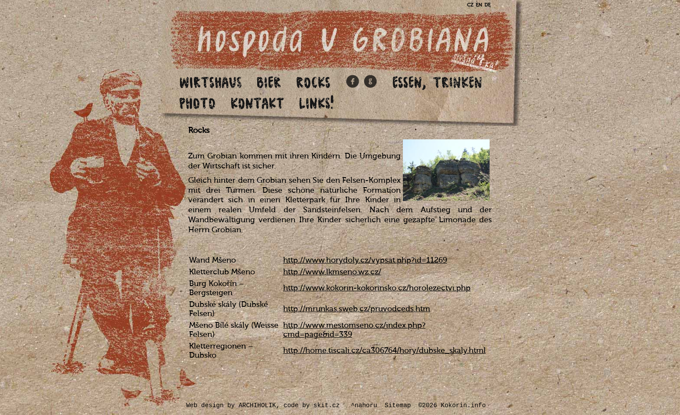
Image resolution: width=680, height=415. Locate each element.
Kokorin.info (463, 405)
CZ (470, 5)
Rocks (313, 82)
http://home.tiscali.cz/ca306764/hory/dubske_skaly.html (384, 350)
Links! (317, 102)
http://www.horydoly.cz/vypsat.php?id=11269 (365, 260)
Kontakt (257, 102)
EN (479, 5)
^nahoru (364, 405)
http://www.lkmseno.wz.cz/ (332, 272)
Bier (269, 82)
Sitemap (398, 405)
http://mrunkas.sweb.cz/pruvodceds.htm (356, 308)
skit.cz (327, 405)
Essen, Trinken (437, 82)
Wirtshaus (211, 82)
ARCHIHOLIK (257, 405)
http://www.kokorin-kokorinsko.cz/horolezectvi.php (377, 288)
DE (487, 5)
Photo (198, 102)
